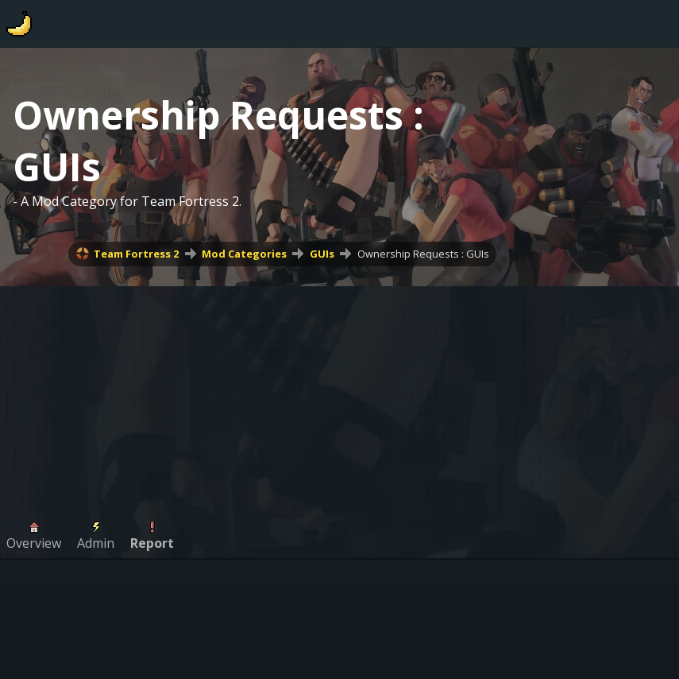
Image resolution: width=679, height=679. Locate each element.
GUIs (322, 253)
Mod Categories (244, 253)
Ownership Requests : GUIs (423, 253)
